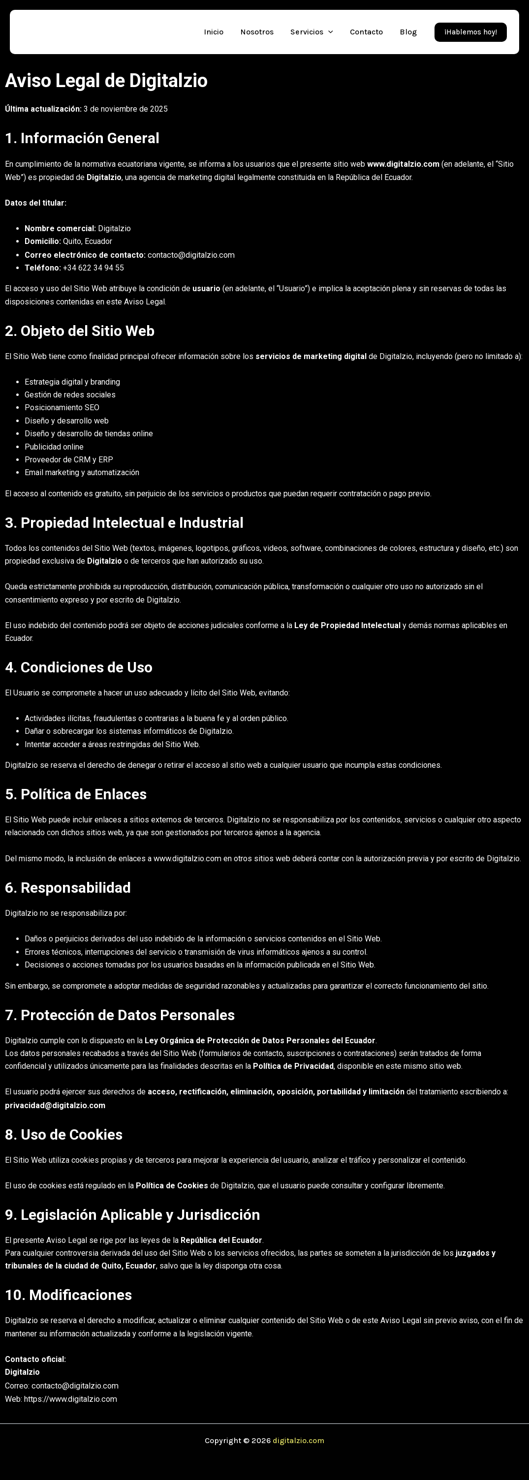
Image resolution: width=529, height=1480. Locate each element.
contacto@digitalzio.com (190, 254)
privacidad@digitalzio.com (54, 1103)
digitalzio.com (298, 1437)
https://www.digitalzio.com (70, 1396)
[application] (328, 32)
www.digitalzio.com (402, 163)
